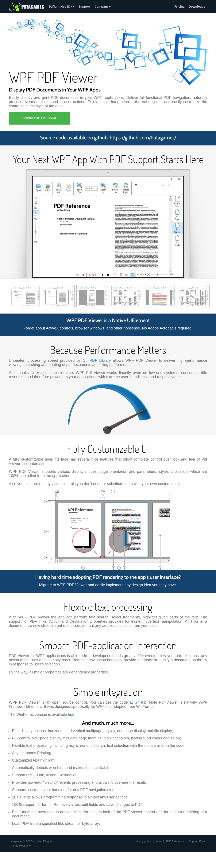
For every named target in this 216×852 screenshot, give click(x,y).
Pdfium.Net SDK (61, 6)
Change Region (20, 845)
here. (72, 714)
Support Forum (198, 841)
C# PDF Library (97, 360)
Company (103, 6)
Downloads (197, 6)
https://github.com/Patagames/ (143, 137)
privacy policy (143, 841)
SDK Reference (174, 841)
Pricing (179, 6)
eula (158, 841)
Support (84, 6)
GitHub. (141, 702)
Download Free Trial (39, 118)
